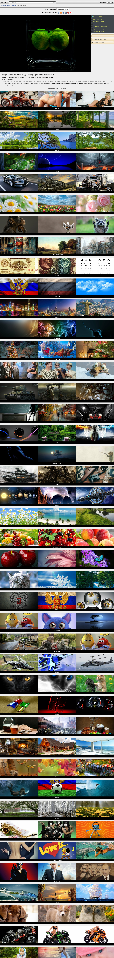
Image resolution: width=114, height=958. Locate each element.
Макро (14, 5)
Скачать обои (96, 35)
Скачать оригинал (96, 19)
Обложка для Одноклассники (99, 26)
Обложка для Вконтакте (98, 24)
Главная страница (6, 5)
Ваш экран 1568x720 (97, 17)
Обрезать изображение (97, 31)
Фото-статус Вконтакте (97, 21)
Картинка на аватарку (97, 29)
